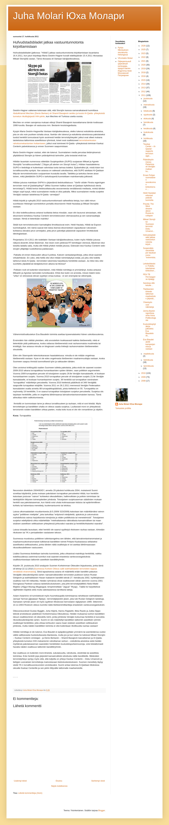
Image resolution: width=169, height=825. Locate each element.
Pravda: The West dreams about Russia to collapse (148, 210)
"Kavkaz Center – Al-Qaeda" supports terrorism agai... (149, 150)
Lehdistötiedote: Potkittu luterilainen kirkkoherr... (149, 267)
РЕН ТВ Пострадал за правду (149, 276)
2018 (143, 72)
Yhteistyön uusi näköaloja (148, 304)
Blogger (101, 810)
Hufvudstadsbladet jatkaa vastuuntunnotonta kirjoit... (149, 240)
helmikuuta (148, 360)
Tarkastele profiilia (123, 408)
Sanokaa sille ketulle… (149, 284)
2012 (143, 91)
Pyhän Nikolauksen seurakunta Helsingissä (123, 51)
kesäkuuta (148, 128)
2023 (143, 53)
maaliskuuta (148, 354)
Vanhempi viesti (98, 781)
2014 (143, 84)
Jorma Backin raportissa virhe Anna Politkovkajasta (149, 316)
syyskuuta (148, 115)
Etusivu (59, 781)
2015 (143, 80)
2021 (143, 61)
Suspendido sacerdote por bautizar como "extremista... (149, 254)
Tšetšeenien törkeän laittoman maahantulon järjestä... (149, 294)
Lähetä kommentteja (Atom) (30, 793)
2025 (143, 49)
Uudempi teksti (20, 781)
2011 (143, 95)
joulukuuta (147, 98)
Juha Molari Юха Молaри (68, 15)
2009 (143, 377)
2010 (143, 373)
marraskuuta (148, 105)
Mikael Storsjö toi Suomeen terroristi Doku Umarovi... (149, 225)
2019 (143, 68)
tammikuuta (148, 366)
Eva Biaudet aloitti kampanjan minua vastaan (149, 344)
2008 (143, 381)
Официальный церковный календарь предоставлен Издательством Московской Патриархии (125, 68)
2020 (143, 65)
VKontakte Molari (125, 58)
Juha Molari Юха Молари (130, 404)
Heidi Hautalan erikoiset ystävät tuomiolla (149, 196)
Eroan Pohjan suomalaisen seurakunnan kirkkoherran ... (149, 182)
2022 (143, 57)
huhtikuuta (147, 138)
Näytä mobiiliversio (59, 786)
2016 (143, 76)
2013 (143, 87)
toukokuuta (148, 132)
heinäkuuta (148, 122)
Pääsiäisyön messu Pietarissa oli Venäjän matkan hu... (149, 165)
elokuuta (147, 118)
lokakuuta (147, 111)
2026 (143, 46)
